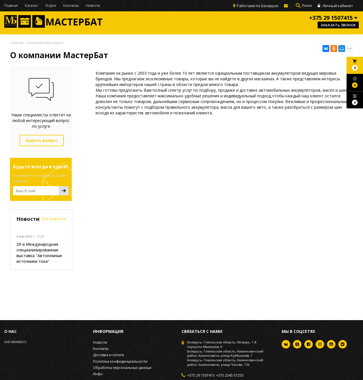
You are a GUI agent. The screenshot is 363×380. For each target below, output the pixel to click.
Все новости (53, 218)
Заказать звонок (338, 25)
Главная (11, 5)
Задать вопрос (42, 140)
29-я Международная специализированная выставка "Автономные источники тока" (39, 253)
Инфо (98, 373)
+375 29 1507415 (201, 375)
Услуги (50, 5)
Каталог (31, 5)
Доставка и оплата (108, 354)
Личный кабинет (335, 5)
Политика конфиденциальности (120, 361)
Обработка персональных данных (122, 367)
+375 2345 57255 (230, 375)
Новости (93, 5)
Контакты (71, 5)
